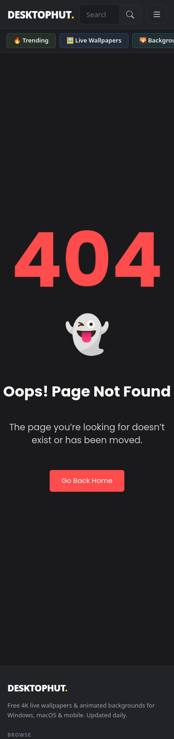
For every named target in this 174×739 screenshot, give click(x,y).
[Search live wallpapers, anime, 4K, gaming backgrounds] (99, 14)
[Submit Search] (130, 14)
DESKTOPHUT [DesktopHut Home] (40, 14)
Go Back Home (86, 480)
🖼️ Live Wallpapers (94, 40)
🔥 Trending (31, 40)
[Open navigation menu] (157, 14)
